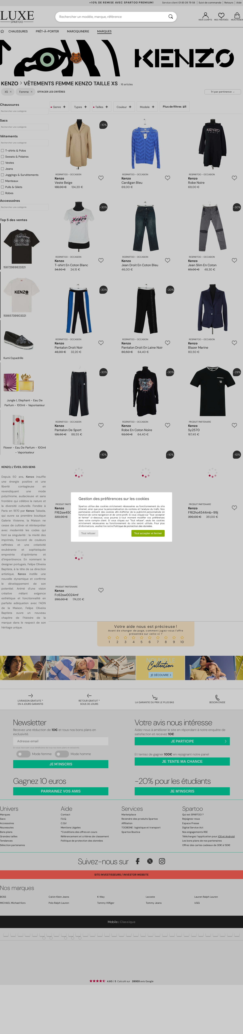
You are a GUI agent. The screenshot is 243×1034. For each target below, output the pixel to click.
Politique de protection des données (132, 526)
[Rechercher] (171, 17)
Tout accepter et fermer (148, 533)
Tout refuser (88, 533)
